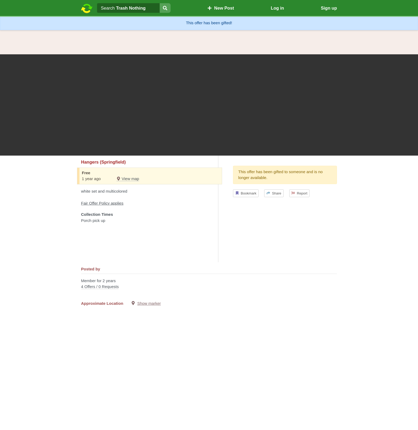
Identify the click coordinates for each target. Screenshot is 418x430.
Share (274, 193)
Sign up (329, 8)
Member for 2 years (209, 284)
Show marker (149, 303)
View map (127, 178)
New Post (220, 8)
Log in (277, 8)
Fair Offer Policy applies (102, 203)
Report (299, 193)
